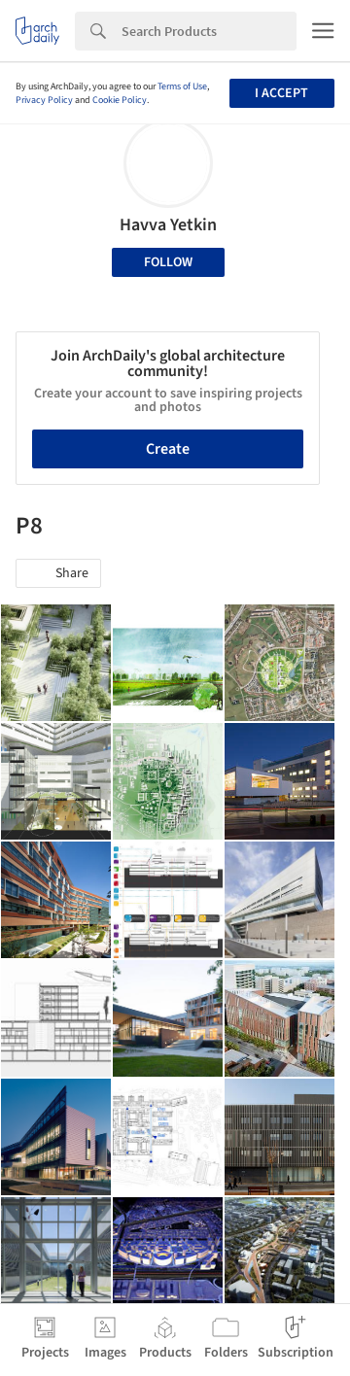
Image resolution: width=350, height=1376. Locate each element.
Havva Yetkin (168, 225)
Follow (168, 262)
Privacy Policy (44, 100)
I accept (281, 93)
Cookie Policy (119, 100)
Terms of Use (182, 86)
